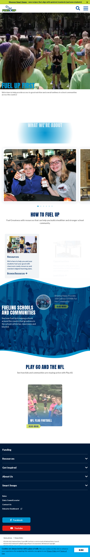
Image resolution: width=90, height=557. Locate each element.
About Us (7, 476)
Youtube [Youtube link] (15, 527)
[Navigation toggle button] (84, 8)
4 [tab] (46, 206)
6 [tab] (52, 206)
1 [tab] (38, 206)
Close (81, 550)
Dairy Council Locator (11, 500)
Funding (6, 449)
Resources (8, 458)
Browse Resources (16, 273)
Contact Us (6, 505)
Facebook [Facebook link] (15, 519)
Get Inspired (9, 467)
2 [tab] (40, 206)
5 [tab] (49, 206)
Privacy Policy (19, 537)
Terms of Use (8, 537)
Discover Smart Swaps (18, 2)
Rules (4, 496)
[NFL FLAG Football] (45, 408)
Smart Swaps (9, 485)
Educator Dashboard (12, 509)
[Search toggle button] (78, 8)
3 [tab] (43, 206)
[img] (9, 8)
